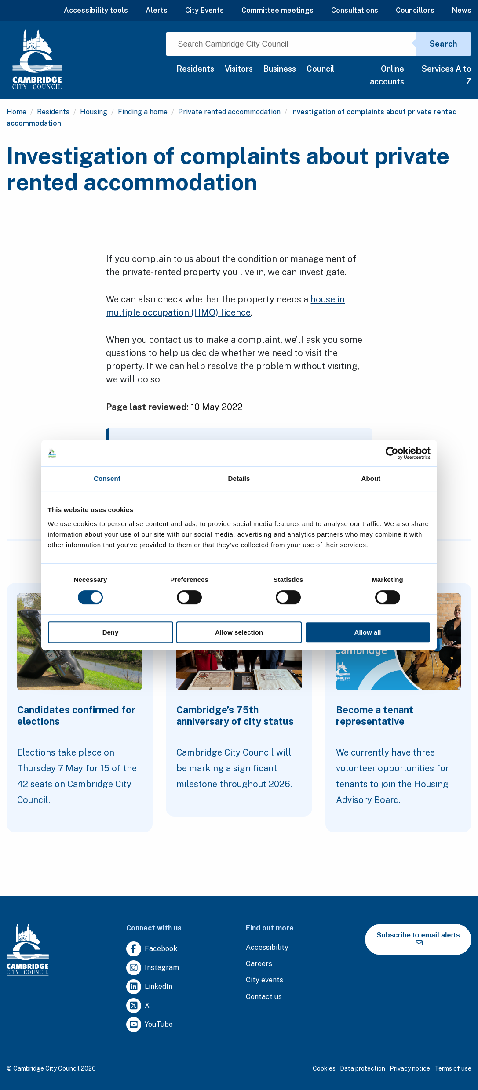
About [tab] (371, 478)
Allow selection (239, 632)
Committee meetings (277, 10)
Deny (110, 632)
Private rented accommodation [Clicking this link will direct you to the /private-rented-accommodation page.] (229, 112)
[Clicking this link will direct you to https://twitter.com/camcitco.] (138, 1006)
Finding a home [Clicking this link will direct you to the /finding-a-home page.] (143, 112)
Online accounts (387, 75)
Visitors (239, 68)
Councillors (415, 10)
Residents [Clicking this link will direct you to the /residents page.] (53, 112)
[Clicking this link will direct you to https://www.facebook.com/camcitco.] (151, 949)
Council (320, 68)
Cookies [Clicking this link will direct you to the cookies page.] (324, 1068)
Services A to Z (446, 75)
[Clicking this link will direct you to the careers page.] (259, 964)
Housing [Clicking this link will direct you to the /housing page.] (93, 112)
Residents (195, 68)
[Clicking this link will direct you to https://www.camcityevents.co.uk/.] (264, 980)
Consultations (354, 10)
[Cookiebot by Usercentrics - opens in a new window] (392, 453)
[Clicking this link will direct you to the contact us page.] (264, 997)
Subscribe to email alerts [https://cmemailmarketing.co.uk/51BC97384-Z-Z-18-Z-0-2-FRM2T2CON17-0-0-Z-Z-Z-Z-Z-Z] (418, 938)
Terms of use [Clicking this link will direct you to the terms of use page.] (452, 1068)
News (461, 10)
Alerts (157, 10)
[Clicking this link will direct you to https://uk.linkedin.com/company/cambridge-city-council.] (149, 987)
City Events (204, 10)
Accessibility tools (96, 10)
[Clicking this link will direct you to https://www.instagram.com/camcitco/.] (152, 968)
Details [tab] (239, 478)
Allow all (367, 632)
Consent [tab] (107, 478)
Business (279, 68)
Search (443, 43)
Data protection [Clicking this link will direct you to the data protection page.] (362, 1068)
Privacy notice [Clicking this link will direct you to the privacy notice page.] (410, 1068)
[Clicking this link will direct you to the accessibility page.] (267, 947)
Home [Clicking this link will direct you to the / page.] (16, 112)
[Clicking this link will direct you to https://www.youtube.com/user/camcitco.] (149, 1024)
